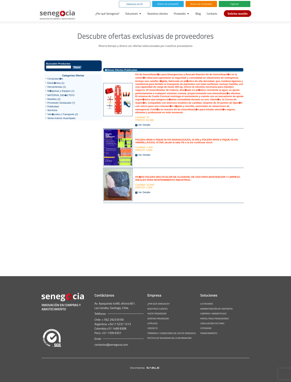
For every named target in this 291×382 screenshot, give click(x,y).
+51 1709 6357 (111, 333)
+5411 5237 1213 (119, 324)
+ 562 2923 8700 (112, 319)
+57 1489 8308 (116, 328)
